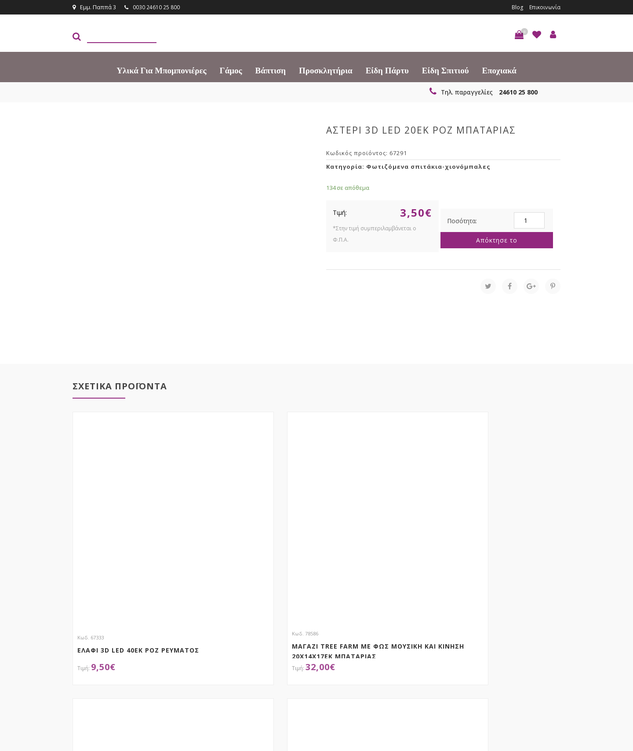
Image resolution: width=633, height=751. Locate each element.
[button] (519, 34)
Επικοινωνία (543, 7)
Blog (515, 7)
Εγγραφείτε (536, 617)
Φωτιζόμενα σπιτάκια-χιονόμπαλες (428, 166)
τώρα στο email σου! (215, 617)
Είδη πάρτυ (387, 70)
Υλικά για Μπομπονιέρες (161, 70)
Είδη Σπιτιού (445, 70)
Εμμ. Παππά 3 (94, 7)
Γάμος (231, 70)
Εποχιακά (499, 70)
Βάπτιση (270, 70)
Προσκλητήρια (326, 70)
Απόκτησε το (496, 240)
